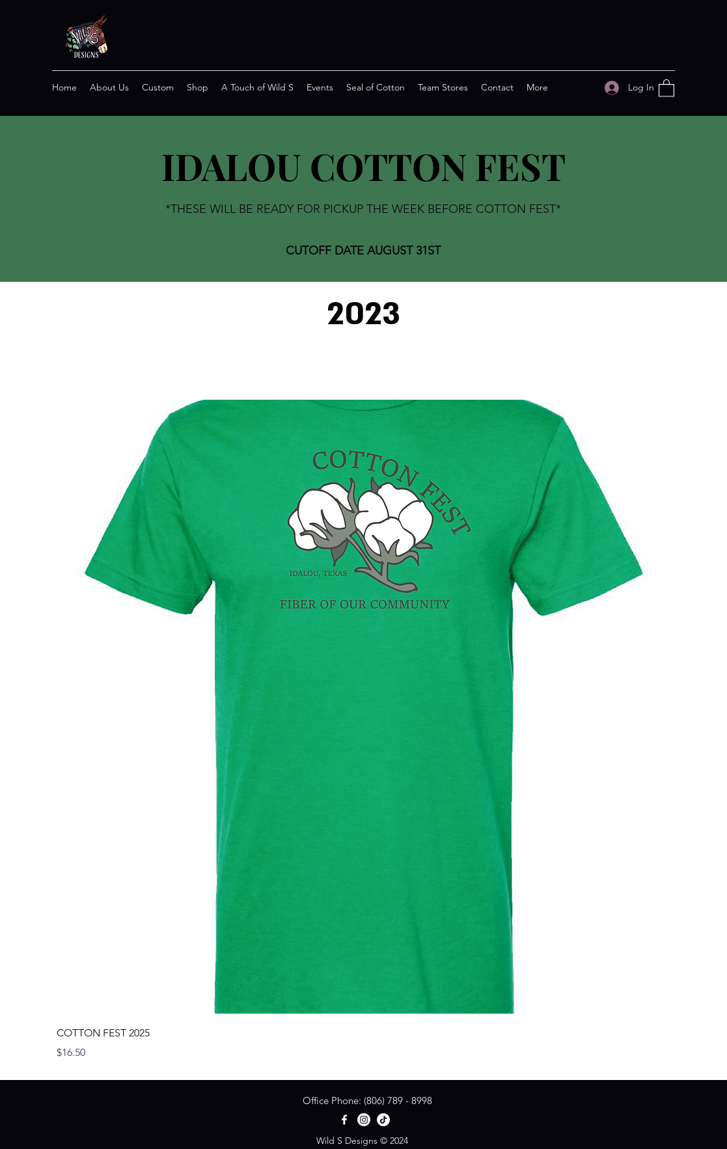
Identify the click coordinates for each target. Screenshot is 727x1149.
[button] (666, 87)
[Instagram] (363, 1119)
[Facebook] (344, 1119)
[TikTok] (383, 1119)
